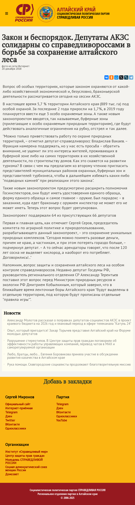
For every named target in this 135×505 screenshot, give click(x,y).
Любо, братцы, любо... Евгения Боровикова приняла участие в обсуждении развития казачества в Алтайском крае (61, 356)
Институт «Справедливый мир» (26, 451)
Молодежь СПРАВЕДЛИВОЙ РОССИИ (24, 461)
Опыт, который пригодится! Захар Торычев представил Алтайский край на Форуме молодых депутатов (67, 332)
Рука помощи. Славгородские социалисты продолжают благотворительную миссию (67, 365)
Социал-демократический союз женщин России (26, 468)
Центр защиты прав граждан (24, 455)
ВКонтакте (12, 424)
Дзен (8, 416)
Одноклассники (15, 428)
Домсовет (12, 474)
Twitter (10, 420)
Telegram (11, 412)
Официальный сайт (17, 404)
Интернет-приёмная (19, 408)
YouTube (61, 420)
